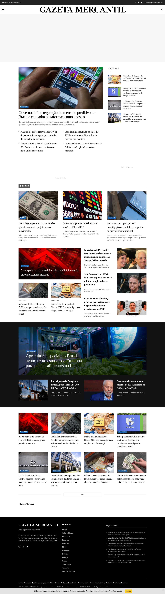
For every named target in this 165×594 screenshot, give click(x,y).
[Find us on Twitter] (23, 546)
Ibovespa (67, 218)
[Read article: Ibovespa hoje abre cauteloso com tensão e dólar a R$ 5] (82, 205)
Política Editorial (53, 583)
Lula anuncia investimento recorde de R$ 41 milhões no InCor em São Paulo (131, 385)
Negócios (122, 432)
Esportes (65, 540)
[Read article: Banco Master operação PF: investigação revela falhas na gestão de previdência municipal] (126, 205)
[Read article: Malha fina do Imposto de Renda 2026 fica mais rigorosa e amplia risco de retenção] (114, 79)
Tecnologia (30, 353)
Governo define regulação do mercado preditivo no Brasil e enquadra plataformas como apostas (57, 114)
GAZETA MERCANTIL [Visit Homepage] (83, 9)
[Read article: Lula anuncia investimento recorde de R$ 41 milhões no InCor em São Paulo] (98, 390)
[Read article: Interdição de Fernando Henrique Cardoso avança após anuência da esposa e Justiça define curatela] (131, 258)
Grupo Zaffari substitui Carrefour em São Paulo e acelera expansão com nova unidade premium (39, 147)
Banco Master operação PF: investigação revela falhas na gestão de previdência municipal (125, 227)
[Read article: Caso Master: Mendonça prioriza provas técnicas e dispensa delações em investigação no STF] (131, 307)
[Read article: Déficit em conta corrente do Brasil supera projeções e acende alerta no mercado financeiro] (99, 462)
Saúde (64, 561)
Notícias (65, 554)
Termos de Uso (83, 583)
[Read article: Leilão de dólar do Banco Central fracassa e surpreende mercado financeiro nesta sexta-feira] (114, 105)
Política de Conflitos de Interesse (116, 583)
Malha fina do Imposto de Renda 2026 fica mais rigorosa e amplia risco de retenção (134, 78)
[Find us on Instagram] (19, 546)
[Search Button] (162, 9)
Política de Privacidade (68, 583)
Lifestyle (65, 543)
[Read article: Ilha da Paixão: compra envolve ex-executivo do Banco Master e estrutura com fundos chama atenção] (114, 118)
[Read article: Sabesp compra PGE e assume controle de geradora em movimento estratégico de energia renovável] (114, 92)
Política (112, 218)
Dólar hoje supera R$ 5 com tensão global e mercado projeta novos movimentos (37, 227)
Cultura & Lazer (68, 533)
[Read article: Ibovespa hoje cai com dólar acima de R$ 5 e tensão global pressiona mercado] (33, 423)
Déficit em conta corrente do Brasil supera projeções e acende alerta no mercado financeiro (98, 478)
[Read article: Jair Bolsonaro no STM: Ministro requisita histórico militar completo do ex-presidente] (131, 283)
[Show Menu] (3, 9)
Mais (82, 494)
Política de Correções (39, 583)
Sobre (92, 583)
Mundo (64, 547)
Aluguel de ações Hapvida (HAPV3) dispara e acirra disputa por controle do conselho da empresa (39, 135)
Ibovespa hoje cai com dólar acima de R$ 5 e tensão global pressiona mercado (83, 147)
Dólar (22, 218)
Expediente (100, 583)
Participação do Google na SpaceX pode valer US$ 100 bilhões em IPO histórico (65, 385)
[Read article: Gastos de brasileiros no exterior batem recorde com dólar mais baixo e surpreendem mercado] (132, 462)
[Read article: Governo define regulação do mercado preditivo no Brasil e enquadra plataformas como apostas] (61, 88)
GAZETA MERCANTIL (29, 587)
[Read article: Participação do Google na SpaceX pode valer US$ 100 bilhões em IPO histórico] (33, 390)
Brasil (64, 529)
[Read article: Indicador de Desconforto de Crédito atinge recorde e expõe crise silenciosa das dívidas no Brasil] (33, 290)
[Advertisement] (82, 37)
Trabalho (65, 568)
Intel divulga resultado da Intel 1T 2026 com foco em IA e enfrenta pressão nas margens (82, 135)
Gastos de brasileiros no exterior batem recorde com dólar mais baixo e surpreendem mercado (131, 478)
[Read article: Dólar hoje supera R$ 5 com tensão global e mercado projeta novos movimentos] (38, 205)
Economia (24, 107)
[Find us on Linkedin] (27, 546)
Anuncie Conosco (68, 571)
